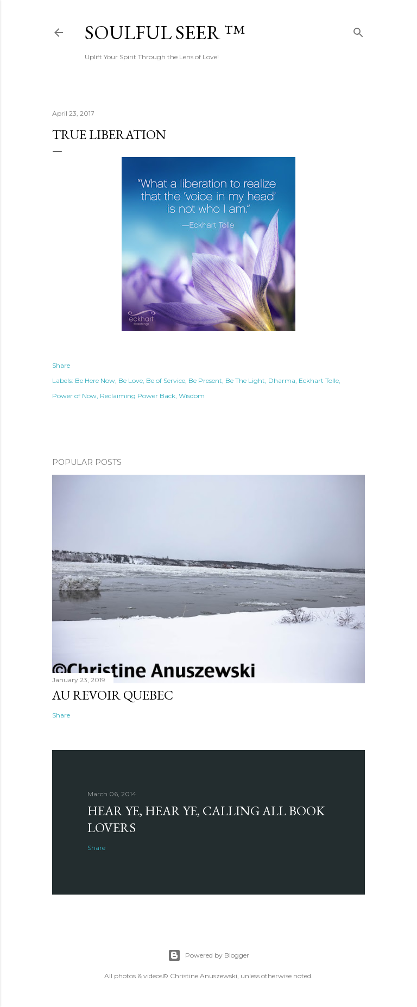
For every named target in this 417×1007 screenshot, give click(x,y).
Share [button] (61, 365)
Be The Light (245, 380)
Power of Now (74, 396)
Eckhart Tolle (319, 380)
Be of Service (165, 380)
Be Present (205, 380)
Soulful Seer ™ (165, 32)
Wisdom (192, 396)
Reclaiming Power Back (137, 396)
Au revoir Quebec (112, 695)
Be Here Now (95, 380)
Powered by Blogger (208, 955)
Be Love (130, 380)
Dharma (281, 380)
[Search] (358, 30)
